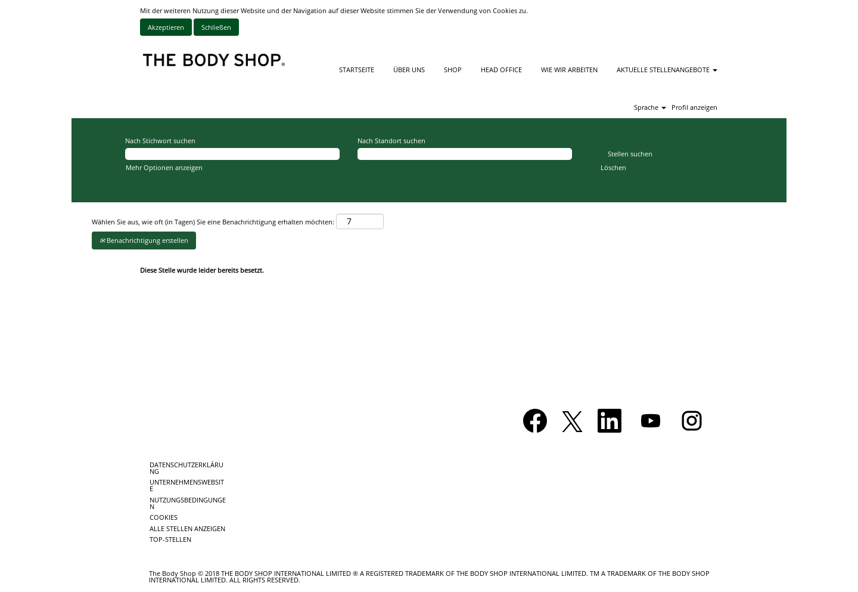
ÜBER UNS (409, 69)
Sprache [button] (650, 107)
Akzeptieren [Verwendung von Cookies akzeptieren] (166, 27)
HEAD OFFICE (501, 69)
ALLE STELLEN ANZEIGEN (187, 528)
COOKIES (164, 517)
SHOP (453, 69)
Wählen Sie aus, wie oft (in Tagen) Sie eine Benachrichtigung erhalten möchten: (213, 221)
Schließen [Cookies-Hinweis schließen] (216, 27)
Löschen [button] (613, 167)
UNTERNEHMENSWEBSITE (187, 485)
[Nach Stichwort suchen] (232, 154)
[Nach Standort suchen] (465, 154)
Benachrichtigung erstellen (144, 240)
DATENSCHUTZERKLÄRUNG (186, 468)
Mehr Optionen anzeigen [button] (164, 167)
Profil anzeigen (694, 107)
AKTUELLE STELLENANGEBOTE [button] (667, 69)
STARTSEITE (356, 69)
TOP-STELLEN (170, 539)
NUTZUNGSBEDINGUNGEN (188, 503)
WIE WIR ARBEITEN (569, 69)
